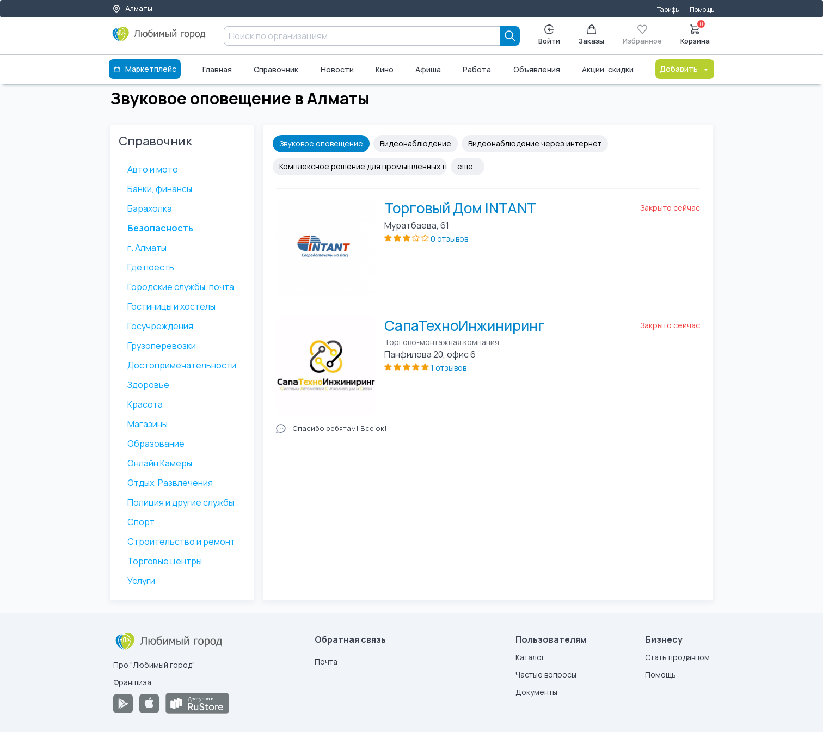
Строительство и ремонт (181, 542)
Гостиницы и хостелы (171, 306)
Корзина (695, 34)
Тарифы (668, 9)
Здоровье (148, 385)
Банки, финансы (159, 189)
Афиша (428, 69)
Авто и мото (152, 169)
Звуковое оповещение (321, 143)
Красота (145, 404)
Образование (156, 444)
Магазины (147, 424)
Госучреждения (160, 326)
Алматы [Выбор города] (132, 8)
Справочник (276, 69)
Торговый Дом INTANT (460, 208)
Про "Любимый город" (154, 665)
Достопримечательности (181, 365)
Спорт (141, 522)
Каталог (530, 657)
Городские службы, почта (180, 287)
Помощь (702, 9)
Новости (337, 69)
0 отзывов (449, 238)
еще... (467, 166)
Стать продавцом (677, 657)
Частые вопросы (545, 674)
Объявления (536, 69)
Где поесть (150, 267)
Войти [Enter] (549, 35)
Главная (217, 69)
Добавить (685, 69)
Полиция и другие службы (180, 502)
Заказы (591, 35)
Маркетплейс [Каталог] (144, 69)
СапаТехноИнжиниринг (464, 325)
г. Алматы (147, 248)
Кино (385, 69)
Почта (326, 661)
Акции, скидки (608, 69)
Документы (536, 692)
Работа (477, 69)
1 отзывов (448, 367)
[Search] (510, 36)
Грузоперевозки (161, 346)
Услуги (141, 581)
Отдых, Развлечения (170, 483)
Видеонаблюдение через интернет (534, 143)
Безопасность (160, 228)
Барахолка (149, 208)
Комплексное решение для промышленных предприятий (363, 166)
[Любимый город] (159, 38)
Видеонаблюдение (415, 143)
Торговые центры (164, 561)
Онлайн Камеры (159, 463)
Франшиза (132, 682)
